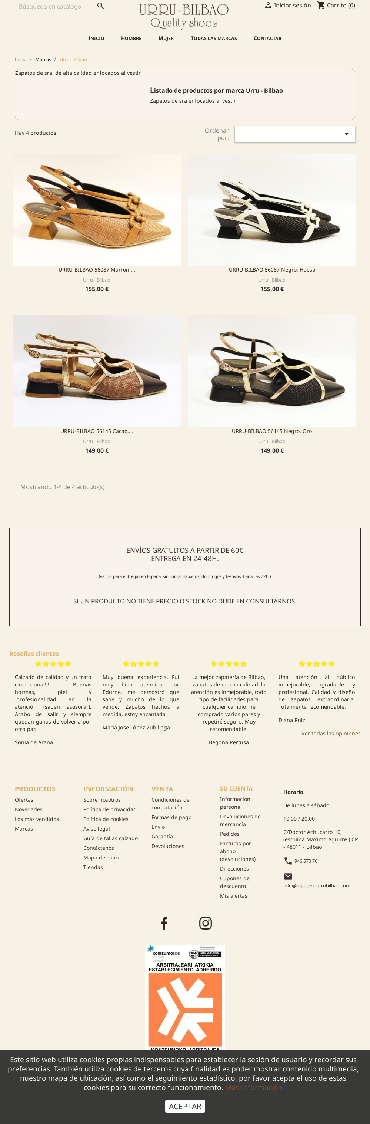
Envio (158, 826)
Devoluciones (167, 845)
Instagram (206, 922)
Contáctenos (98, 847)
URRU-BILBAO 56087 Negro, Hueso (272, 269)
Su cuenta (236, 788)
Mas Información (254, 1088)
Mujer (166, 38)
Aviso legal (96, 828)
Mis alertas (233, 895)
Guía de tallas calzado (110, 838)
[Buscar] (51, 6)
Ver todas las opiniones (331, 733)
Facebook (164, 922)
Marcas (24, 828)
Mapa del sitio (101, 857)
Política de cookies (106, 818)
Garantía (162, 836)
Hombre (131, 38)
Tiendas (93, 867)
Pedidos (230, 833)
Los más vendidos (37, 818)
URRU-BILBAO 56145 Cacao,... (96, 431)
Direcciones (234, 868)
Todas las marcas (214, 38)
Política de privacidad (110, 809)
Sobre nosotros (102, 799)
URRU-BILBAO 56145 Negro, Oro (272, 431)
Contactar (267, 38)
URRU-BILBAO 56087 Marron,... (97, 269)
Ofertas (24, 799)
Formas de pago (171, 817)
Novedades (29, 809)
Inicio (96, 38)
